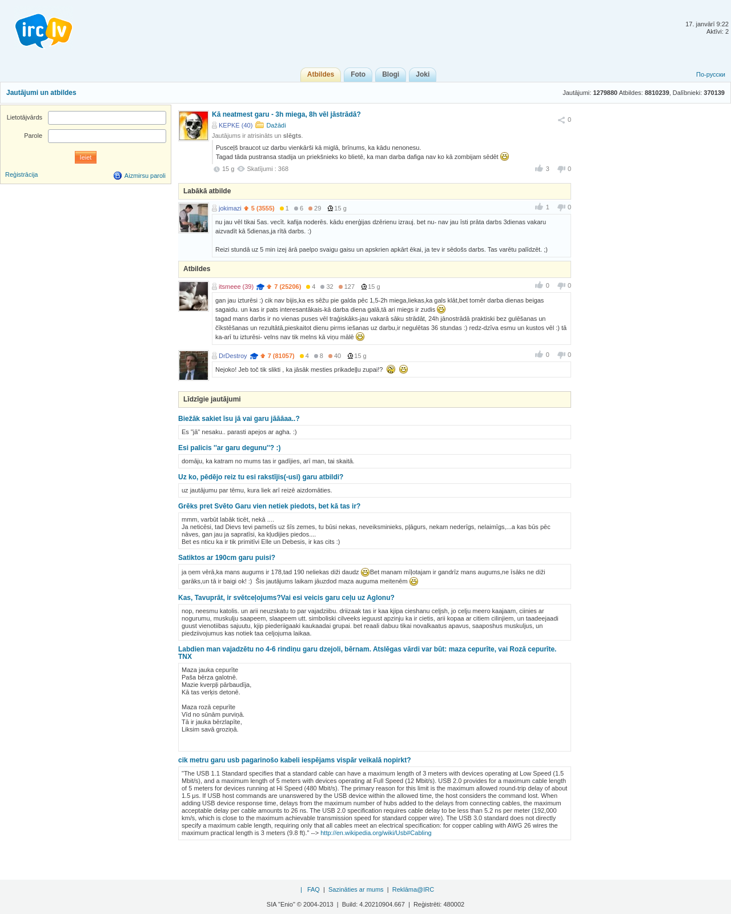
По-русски (710, 74)
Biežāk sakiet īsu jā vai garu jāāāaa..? (239, 419)
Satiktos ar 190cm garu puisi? (226, 558)
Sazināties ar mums (356, 889)
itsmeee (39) (236, 286)
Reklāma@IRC (413, 889)
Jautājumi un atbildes (41, 93)
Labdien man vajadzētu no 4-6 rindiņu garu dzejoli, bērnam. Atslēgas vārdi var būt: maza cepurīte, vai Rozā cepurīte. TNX (367, 653)
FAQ (313, 889)
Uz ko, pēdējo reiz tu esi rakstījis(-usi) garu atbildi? (260, 477)
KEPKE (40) (235, 125)
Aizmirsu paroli (145, 175)
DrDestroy (233, 355)
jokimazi (230, 208)
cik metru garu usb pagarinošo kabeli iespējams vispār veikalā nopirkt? (294, 760)
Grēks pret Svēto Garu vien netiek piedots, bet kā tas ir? (269, 506)
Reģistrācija (21, 174)
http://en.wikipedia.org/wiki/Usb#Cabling (375, 832)
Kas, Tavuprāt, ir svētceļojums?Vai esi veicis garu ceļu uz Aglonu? (286, 598)
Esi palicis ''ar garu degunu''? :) (229, 448)
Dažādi (276, 125)
